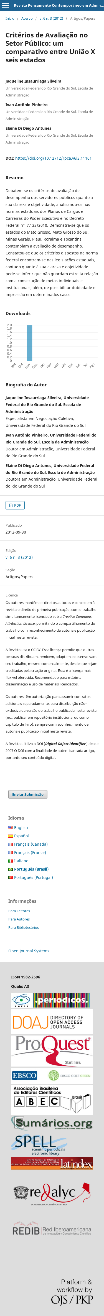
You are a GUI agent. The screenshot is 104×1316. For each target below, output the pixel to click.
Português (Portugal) (33, 877)
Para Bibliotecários (23, 927)
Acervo (27, 18)
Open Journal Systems (28, 950)
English (21, 827)
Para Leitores (19, 910)
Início (10, 18)
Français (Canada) (31, 844)
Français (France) (30, 852)
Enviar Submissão (28, 794)
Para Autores (19, 919)
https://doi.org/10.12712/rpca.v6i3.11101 (53, 158)
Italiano (21, 860)
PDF (17, 505)
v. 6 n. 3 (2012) (51, 18)
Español (21, 835)
